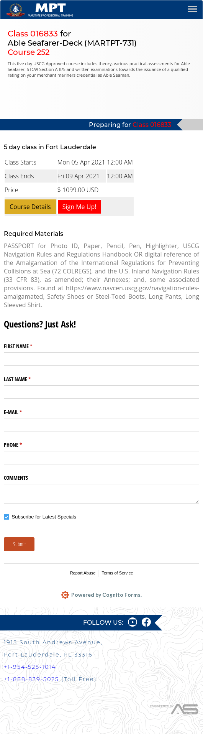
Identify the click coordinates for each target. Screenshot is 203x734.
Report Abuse (83, 573)
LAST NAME (26, 379)
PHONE (22, 445)
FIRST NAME (27, 346)
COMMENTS (16, 477)
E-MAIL (22, 412)
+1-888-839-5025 (31, 679)
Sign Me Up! (79, 206)
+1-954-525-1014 (30, 666)
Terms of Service (117, 573)
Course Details (30, 206)
